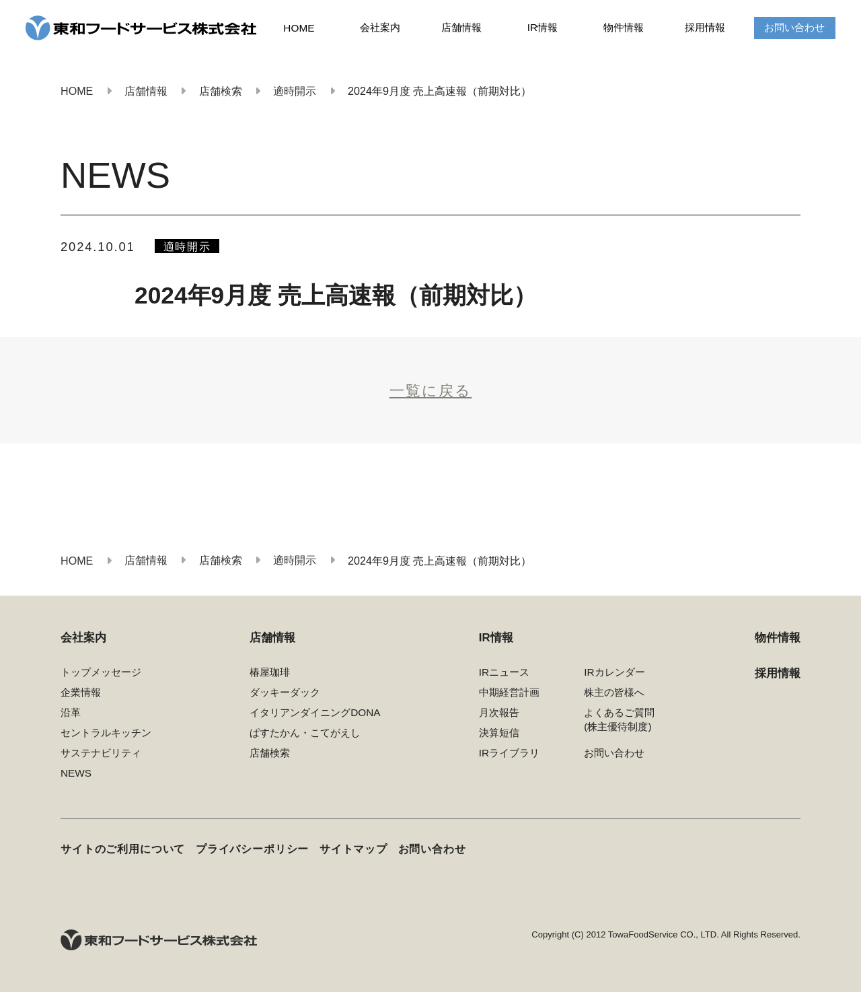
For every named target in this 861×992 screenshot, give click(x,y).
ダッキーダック (285, 692)
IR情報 (542, 27)
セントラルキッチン (106, 732)
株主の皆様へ (614, 692)
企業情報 (81, 692)
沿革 (71, 712)
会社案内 (380, 27)
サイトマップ (353, 849)
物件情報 (623, 27)
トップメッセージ (101, 672)
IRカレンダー (614, 672)
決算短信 (499, 732)
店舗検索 (270, 752)
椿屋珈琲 (270, 672)
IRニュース (504, 672)
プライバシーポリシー (252, 849)
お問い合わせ (794, 27)
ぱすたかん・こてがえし (305, 732)
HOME (298, 28)
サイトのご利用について (123, 849)
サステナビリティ (101, 752)
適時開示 (187, 246)
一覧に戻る (430, 391)
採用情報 (705, 27)
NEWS (76, 773)
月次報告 (499, 712)
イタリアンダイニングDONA (315, 712)
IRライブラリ (509, 752)
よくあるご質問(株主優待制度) (619, 719)
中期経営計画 (509, 692)
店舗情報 (461, 27)
